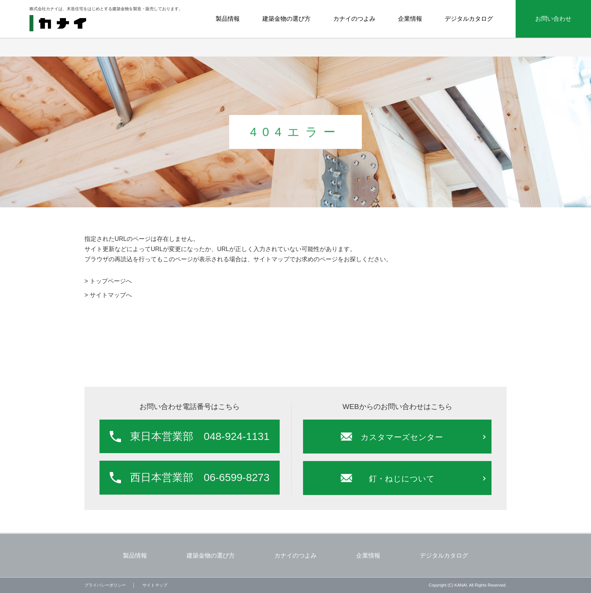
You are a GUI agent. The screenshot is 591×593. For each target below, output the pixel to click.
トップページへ (111, 281)
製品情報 (228, 18)
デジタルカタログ (469, 18)
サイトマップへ (111, 295)
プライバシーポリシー (105, 585)
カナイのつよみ (354, 18)
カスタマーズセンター (402, 437)
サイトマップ (154, 585)
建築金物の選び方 (286, 18)
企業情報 (410, 18)
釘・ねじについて (402, 478)
